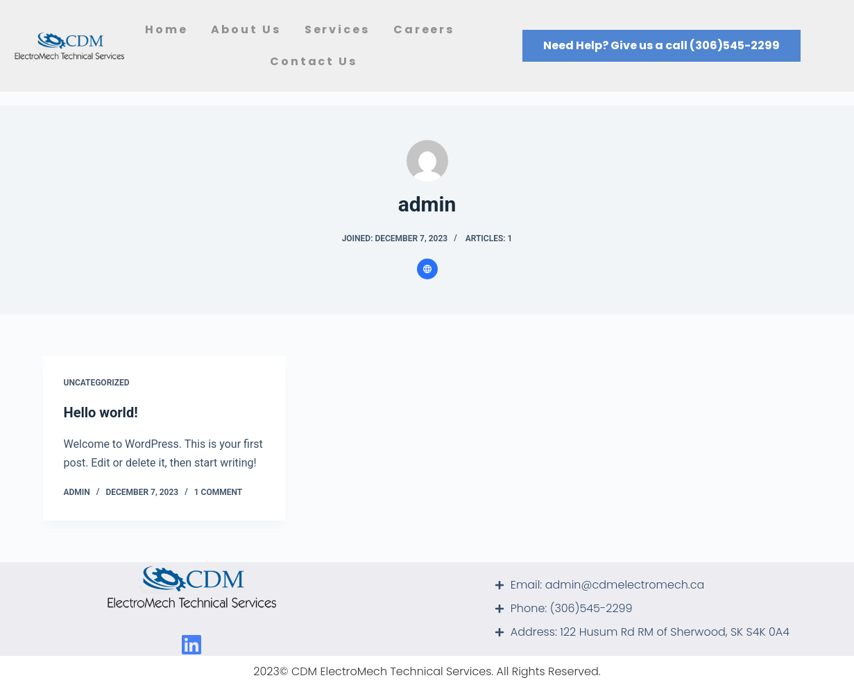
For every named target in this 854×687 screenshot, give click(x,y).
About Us (245, 29)
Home (166, 29)
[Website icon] (427, 269)
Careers (427, 29)
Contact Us (313, 61)
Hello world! (101, 412)
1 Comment (218, 492)
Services (337, 29)
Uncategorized (97, 383)
